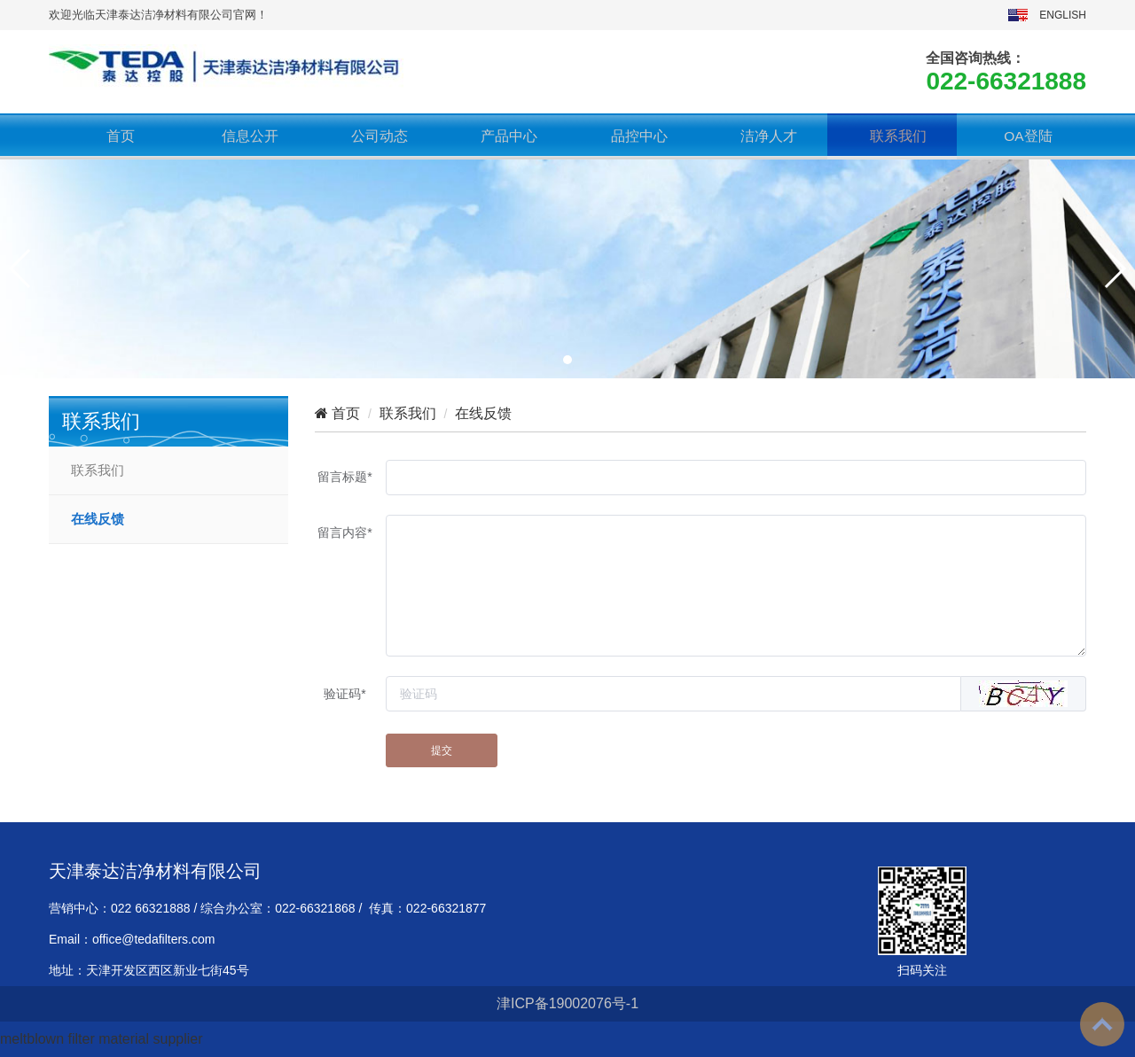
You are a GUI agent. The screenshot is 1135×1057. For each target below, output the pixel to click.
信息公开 (243, 136)
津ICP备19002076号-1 (567, 1003)
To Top (1102, 1024)
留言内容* (344, 532)
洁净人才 (761, 136)
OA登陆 (1021, 136)
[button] (567, 359)
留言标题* (344, 477)
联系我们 (892, 136)
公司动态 (373, 136)
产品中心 (502, 136)
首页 (113, 136)
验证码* (344, 694)
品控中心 (632, 136)
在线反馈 (97, 519)
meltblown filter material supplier (101, 1038)
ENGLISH (1062, 15)
